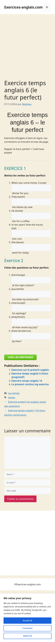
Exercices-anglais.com (23, 7)
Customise (27, 628)
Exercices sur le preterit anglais (30, 369)
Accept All (27, 620)
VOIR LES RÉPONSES (20, 357)
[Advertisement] (27, 43)
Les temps (14, 393)
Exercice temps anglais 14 (26, 380)
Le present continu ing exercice (30, 384)
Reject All (27, 635)
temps (11, 397)
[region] (27, 617)
